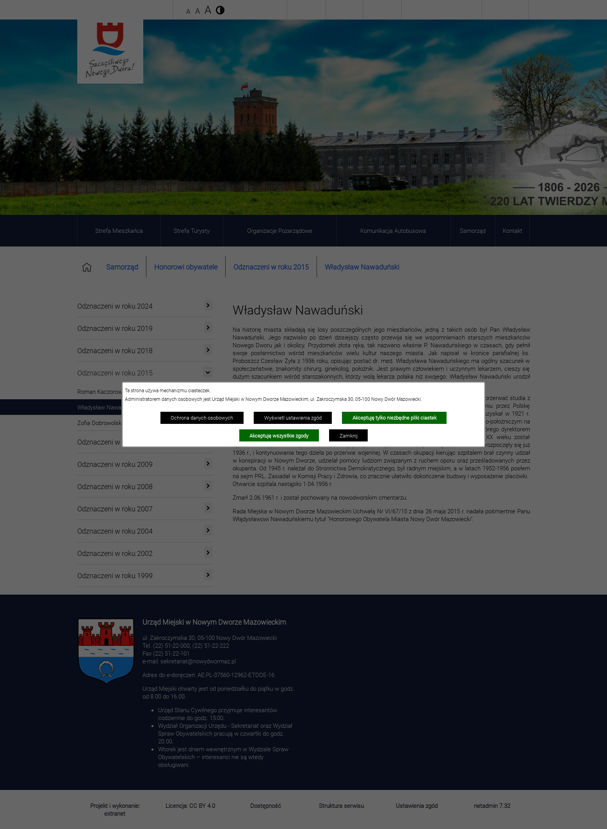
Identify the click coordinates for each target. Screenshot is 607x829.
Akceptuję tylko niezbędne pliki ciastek (394, 417)
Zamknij (349, 435)
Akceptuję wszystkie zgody (278, 435)
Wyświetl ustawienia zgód (293, 417)
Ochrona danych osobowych (202, 417)
